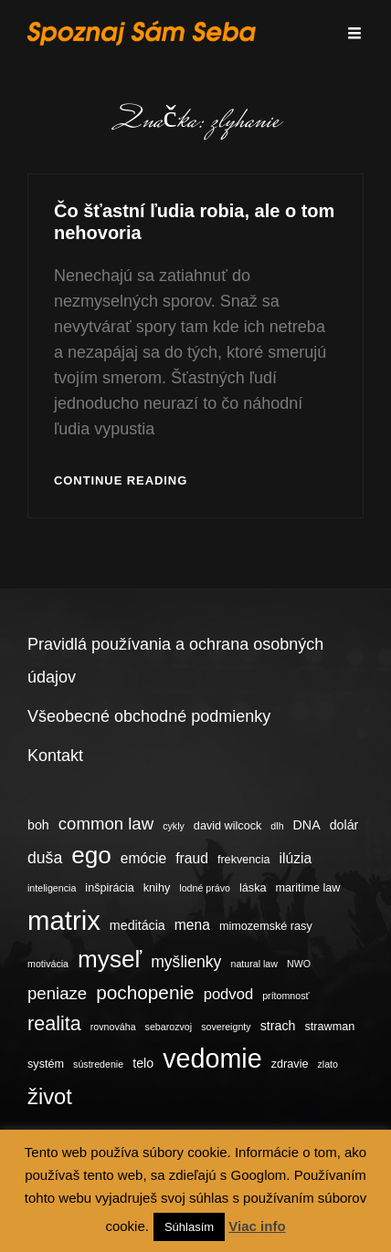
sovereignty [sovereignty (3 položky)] (226, 1026)
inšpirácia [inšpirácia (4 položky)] (109, 888)
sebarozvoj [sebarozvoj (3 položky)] (169, 1026)
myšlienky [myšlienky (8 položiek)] (186, 962)
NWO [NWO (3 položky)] (299, 963)
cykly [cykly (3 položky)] (174, 825)
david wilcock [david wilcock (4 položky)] (227, 825)
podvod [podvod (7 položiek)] (229, 994)
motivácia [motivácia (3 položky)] (48, 963)
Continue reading (120, 481)
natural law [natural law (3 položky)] (254, 963)
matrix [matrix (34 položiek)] (63, 920)
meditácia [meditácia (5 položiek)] (137, 925)
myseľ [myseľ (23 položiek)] (110, 959)
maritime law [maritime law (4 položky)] (308, 888)
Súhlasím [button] (189, 1227)
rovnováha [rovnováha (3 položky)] (113, 1026)
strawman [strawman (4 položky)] (329, 1026)
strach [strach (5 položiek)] (278, 1025)
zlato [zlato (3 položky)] (327, 1064)
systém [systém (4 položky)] (45, 1064)
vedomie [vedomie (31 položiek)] (212, 1058)
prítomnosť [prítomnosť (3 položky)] (285, 995)
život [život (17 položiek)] (49, 1096)
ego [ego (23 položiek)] (91, 855)
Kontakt (55, 755)
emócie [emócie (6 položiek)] (143, 858)
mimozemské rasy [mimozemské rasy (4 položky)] (265, 926)
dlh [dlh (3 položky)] (276, 825)
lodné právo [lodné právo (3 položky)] (204, 887)
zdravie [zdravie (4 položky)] (290, 1064)
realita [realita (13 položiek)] (54, 1023)
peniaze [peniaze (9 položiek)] (57, 993)
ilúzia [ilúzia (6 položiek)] (296, 858)
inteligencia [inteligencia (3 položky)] (51, 887)
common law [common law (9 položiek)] (105, 823)
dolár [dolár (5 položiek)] (344, 825)
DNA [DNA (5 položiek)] (307, 825)
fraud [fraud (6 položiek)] (191, 858)
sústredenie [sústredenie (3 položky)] (98, 1064)
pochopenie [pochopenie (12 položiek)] (145, 992)
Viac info (256, 1226)
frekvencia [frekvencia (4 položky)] (243, 859)
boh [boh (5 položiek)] (38, 825)
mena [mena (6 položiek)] (192, 925)
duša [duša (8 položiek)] (44, 858)
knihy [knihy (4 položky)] (157, 888)
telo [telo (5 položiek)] (142, 1063)
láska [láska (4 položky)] (253, 888)
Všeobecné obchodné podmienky (148, 716)
